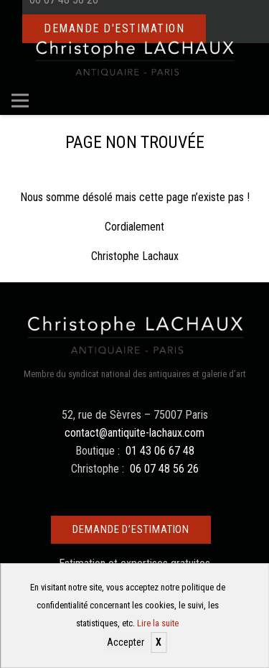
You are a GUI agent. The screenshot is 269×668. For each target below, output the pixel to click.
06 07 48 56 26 (164, 469)
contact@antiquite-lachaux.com (134, 433)
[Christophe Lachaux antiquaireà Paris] (134, 57)
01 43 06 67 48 (160, 451)
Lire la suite (158, 623)
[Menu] (20, 101)
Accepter (125, 642)
